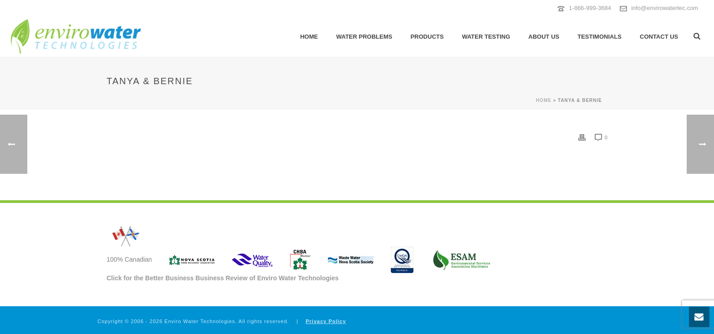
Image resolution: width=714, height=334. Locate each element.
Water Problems (364, 36)
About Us (543, 36)
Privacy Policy (326, 321)
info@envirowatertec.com (664, 8)
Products (427, 36)
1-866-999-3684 (590, 8)
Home (309, 36)
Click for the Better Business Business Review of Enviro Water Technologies (223, 278)
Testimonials (599, 36)
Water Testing (486, 36)
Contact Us (659, 36)
